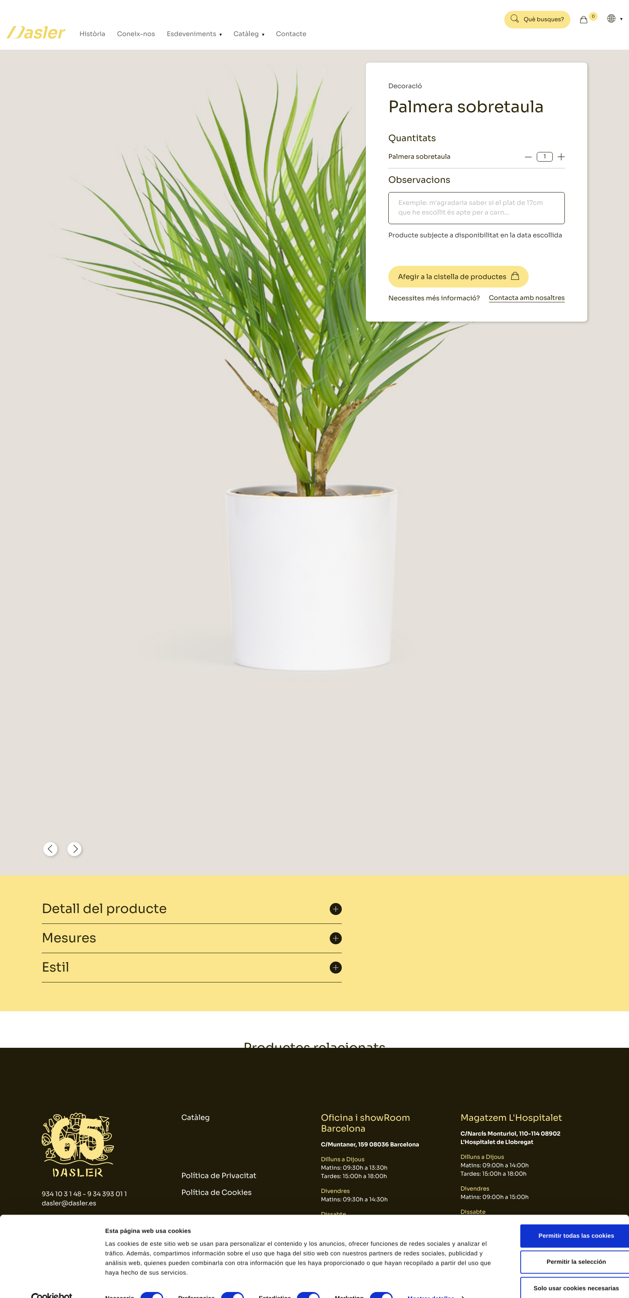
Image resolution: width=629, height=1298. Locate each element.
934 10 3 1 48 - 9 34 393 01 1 (85, 1194)
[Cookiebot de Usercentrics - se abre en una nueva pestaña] (52, 1282)
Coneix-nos (128, 33)
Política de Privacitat (218, 1176)
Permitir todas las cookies (562, 1219)
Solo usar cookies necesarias (562, 1271)
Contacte (263, 33)
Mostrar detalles (431, 1282)
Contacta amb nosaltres (526, 298)
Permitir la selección (562, 1245)
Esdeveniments (176, 33)
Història (90, 33)
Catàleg (224, 33)
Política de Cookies (216, 1193)
